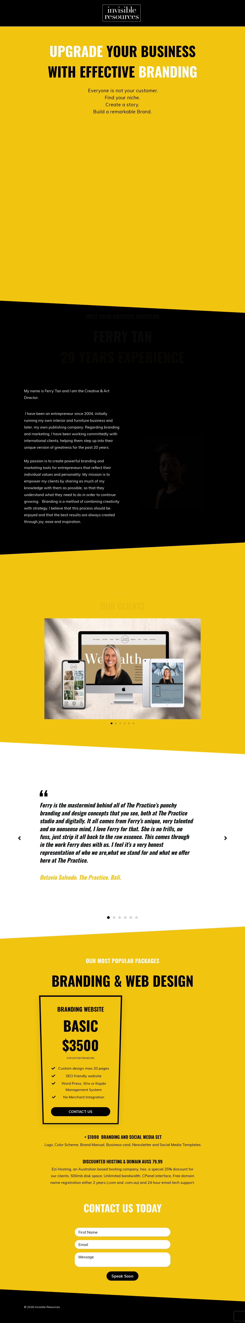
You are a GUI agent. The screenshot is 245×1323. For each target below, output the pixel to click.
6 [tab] (133, 723)
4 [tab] (124, 723)
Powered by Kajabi (211, 1314)
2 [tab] (116, 723)
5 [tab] (129, 723)
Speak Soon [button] (122, 1276)
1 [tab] (111, 723)
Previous (19, 838)
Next (225, 838)
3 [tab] (120, 723)
